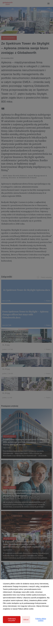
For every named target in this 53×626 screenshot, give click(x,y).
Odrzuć (25, 620)
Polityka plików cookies (40, 619)
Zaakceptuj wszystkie (12, 619)
